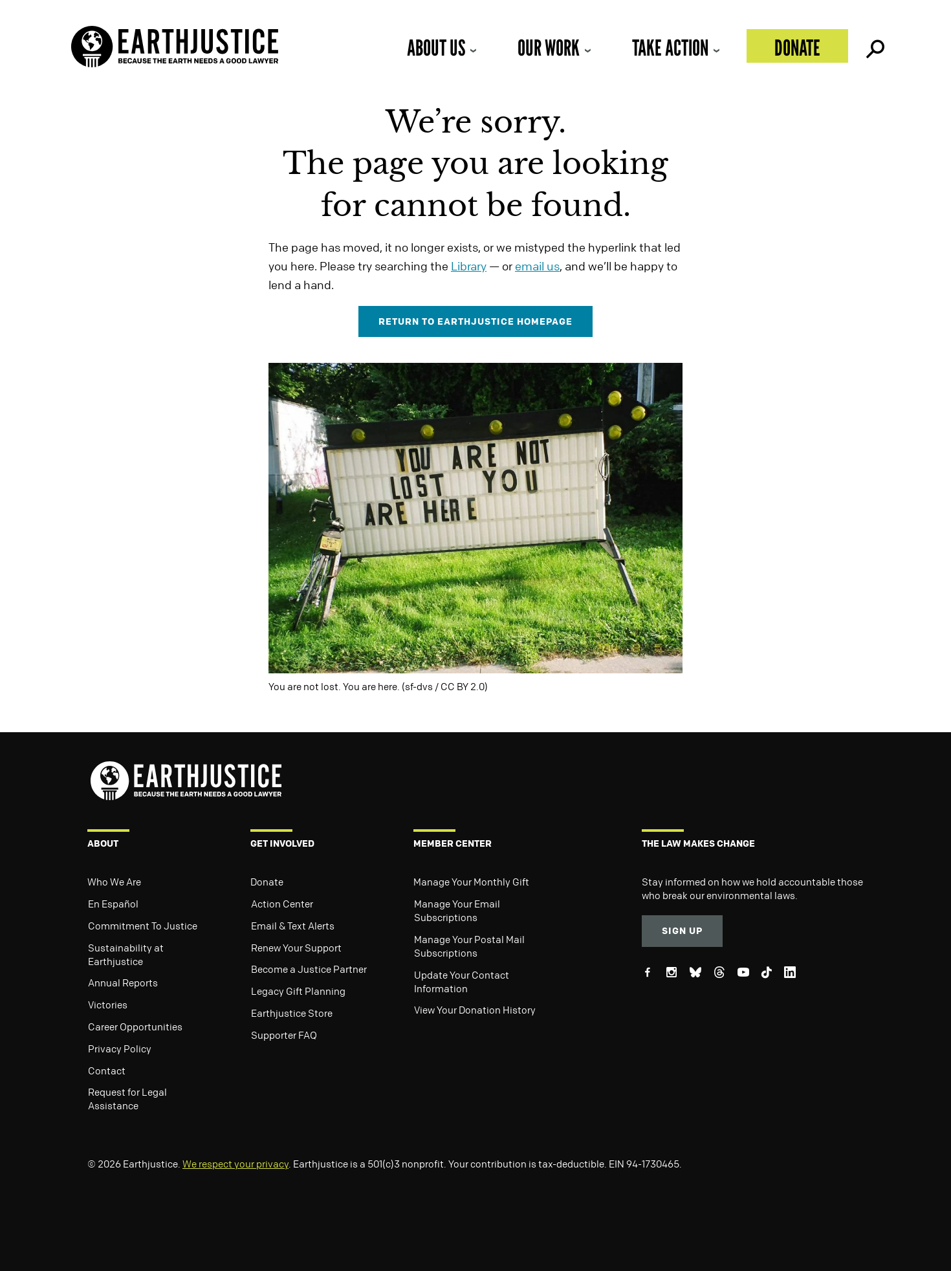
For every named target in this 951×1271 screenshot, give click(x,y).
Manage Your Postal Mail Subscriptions (469, 946)
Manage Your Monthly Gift (471, 881)
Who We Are (114, 881)
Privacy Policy (119, 1048)
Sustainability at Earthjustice (126, 954)
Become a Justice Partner (309, 968)
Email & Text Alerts (292, 925)
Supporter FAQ (284, 1034)
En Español (113, 903)
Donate (797, 47)
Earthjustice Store (292, 1012)
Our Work (549, 47)
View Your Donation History (475, 1009)
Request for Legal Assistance (127, 1098)
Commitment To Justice (142, 925)
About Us (436, 47)
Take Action (670, 47)
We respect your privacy (235, 1163)
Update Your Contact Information (461, 981)
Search (874, 46)
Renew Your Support (296, 947)
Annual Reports (123, 982)
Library (468, 266)
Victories (107, 1004)
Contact (107, 1070)
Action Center (282, 903)
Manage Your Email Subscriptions (457, 910)
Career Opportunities (135, 1026)
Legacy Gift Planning (298, 990)
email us (537, 266)
